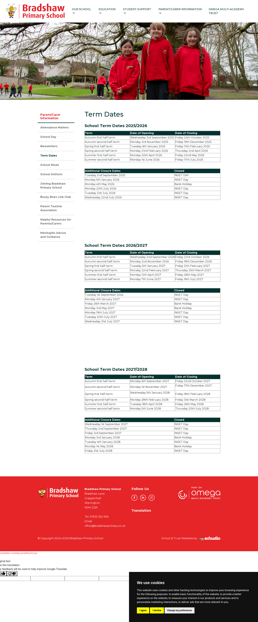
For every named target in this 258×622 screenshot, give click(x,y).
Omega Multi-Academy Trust (227, 11)
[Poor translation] (12, 574)
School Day (48, 137)
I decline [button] (157, 610)
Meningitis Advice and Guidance (53, 235)
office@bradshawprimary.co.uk (105, 526)
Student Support (140, 11)
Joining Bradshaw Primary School (53, 186)
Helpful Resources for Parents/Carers (55, 222)
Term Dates (48, 156)
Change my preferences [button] (179, 610)
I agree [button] (143, 610)
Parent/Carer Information (182, 11)
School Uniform (51, 174)
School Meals (49, 165)
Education (110, 11)
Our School (85, 11)
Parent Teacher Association (51, 208)
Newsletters (48, 146)
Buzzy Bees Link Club (55, 197)
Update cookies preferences (18, 553)
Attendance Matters (54, 128)
